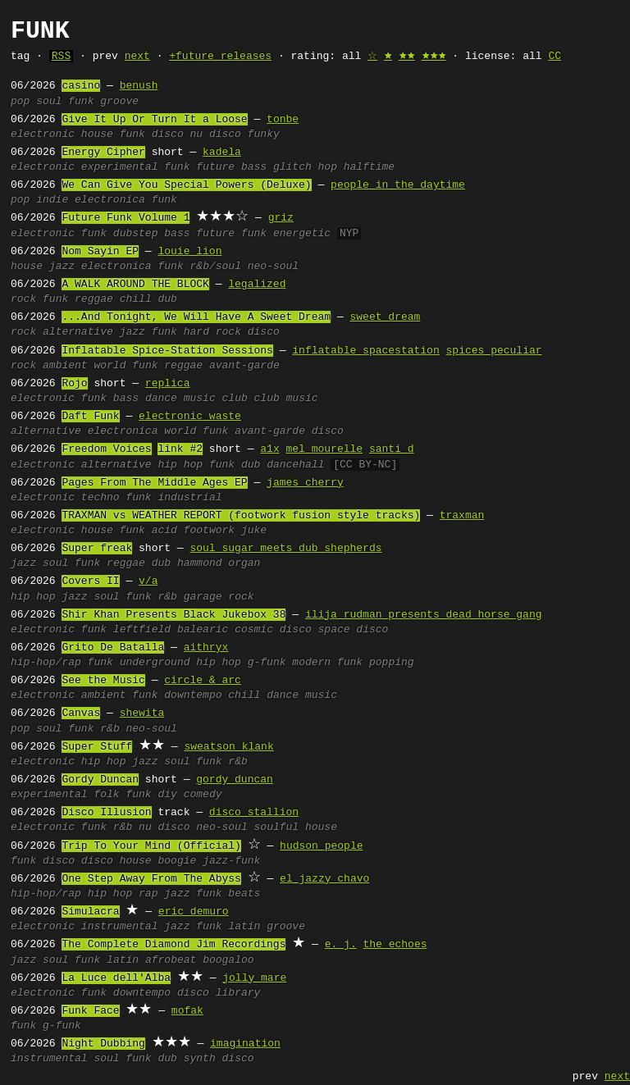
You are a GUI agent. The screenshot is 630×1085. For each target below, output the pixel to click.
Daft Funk (90, 416)
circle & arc (202, 680)
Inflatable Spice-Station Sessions (167, 351)
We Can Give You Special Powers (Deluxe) (186, 185)
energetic (302, 233)
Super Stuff (97, 747)
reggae (94, 299)
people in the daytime (398, 185)
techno (100, 497)
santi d (391, 449)
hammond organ (218, 563)
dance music (180, 398)
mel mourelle (324, 449)
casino (81, 86)
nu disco (215, 134)
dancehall (295, 465)
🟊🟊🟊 (434, 56)
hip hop (180, 465)
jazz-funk (231, 861)
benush (139, 86)
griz (281, 218)
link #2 (180, 449)
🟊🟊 (407, 56)
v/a (148, 581)
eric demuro (193, 912)
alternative (78, 332)
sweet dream (384, 317)
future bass (231, 167)
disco (168, 134)
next (137, 56)
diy (167, 794)
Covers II (90, 581)
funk (81, 101)
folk (106, 794)
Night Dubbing (103, 1044)
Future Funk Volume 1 (125, 218)
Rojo (74, 383)
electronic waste (190, 416)
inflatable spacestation (365, 351)
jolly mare (254, 978)
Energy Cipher (103, 152)
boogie (177, 861)
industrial (189, 497)
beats (244, 894)
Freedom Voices (106, 449)
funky (264, 134)
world (110, 365)
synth (200, 1058)
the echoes (395, 944)
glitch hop (305, 167)
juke (254, 530)
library (238, 993)
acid (164, 530)
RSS (61, 56)
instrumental (119, 926)
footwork (209, 530)
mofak (187, 1011)
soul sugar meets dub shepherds (285, 548)
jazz (62, 266)
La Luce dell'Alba (116, 978)
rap (148, 894)
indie (52, 200)
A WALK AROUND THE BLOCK (135, 284)
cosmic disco (273, 629)
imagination (245, 1044)
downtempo (192, 695)
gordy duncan (234, 780)
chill (136, 299)
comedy (203, 794)
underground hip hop (180, 662)
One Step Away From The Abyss (151, 879)
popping (391, 662)
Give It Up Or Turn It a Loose (154, 119)
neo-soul (273, 266)
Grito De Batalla (113, 648)
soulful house (295, 827)
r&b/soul (214, 266)
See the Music (103, 680)
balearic (202, 629)
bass (176, 233)
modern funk (327, 662)
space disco (353, 629)
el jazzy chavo (324, 879)
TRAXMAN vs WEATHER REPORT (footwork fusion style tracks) (241, 515)
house (97, 134)
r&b (167, 597)
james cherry (305, 483)
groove (119, 101)
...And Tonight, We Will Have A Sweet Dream (196, 317)
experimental (119, 167)
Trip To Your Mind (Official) (151, 846)
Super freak (97, 548)
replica (167, 383)
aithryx (206, 648)
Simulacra (90, 912)
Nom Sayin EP (100, 251)
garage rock (219, 597)
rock (23, 299)
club (234, 398)
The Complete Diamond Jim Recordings (173, 944)
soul (49, 101)
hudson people (321, 846)
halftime (369, 167)
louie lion (189, 251)
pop (20, 101)
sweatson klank (228, 747)
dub (167, 299)
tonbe (283, 119)
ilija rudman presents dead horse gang (423, 615)
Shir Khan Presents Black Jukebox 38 (173, 615)
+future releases (220, 56)
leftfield (142, 629)
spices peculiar (493, 351)
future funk (231, 233)
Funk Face (90, 1011)
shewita (142, 713)
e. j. (341, 944)
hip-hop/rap (46, 662)
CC (554, 56)
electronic (43, 134)
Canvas (81, 713)
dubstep (135, 233)
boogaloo (228, 960)
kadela (222, 152)
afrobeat (170, 960)
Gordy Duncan (100, 780)
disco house (116, 861)
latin (244, 926)
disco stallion (254, 812)
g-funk (267, 662)
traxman (462, 515)
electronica (110, 200)
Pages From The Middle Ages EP (154, 483)
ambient (65, 365)
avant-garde (244, 365)
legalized (256, 284)
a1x (269, 449)
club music (286, 398)
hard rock (212, 332)
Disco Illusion (106, 812)
